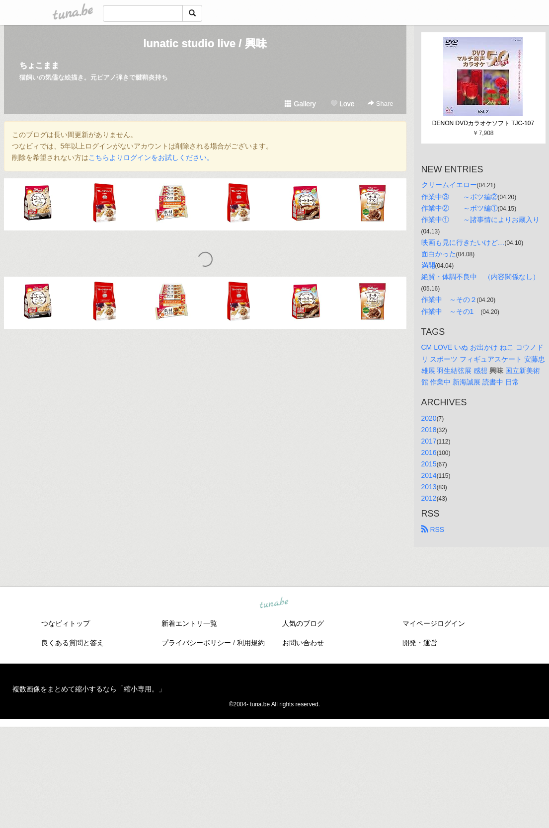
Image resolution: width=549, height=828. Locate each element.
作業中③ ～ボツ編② (459, 197)
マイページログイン (433, 623)
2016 (429, 452)
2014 (429, 475)
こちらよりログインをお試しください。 (151, 157)
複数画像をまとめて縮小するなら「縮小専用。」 (88, 689)
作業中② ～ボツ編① (459, 208)
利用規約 (251, 643)
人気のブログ (303, 623)
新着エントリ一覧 (189, 623)
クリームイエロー (449, 185)
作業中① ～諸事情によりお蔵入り (480, 220)
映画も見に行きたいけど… (463, 242)
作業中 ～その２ (449, 299)
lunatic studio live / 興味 (204, 43)
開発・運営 (419, 643)
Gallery (300, 104)
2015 (429, 464)
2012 (429, 498)
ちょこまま (39, 65)
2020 (429, 418)
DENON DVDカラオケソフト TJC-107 (483, 123)
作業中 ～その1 (451, 311)
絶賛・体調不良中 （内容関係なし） (480, 277)
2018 (429, 430)
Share (380, 103)
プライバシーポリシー (196, 643)
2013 (429, 487)
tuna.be (274, 603)
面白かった (438, 254)
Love (342, 104)
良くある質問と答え (72, 643)
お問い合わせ (303, 643)
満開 (428, 265)
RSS (433, 529)
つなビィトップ (65, 623)
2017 (429, 441)
